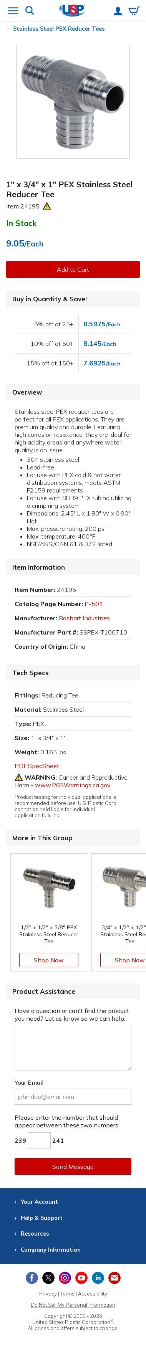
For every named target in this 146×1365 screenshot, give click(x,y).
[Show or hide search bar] (29, 11)
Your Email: (30, 1082)
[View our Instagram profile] (65, 1278)
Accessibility (92, 1294)
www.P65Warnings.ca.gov (73, 785)
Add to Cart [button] (73, 269)
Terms (67, 1294)
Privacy (48, 1294)
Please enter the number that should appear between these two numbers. (67, 1121)
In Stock (21, 223)
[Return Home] (72, 11)
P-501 (94, 604)
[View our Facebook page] (32, 1278)
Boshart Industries (84, 618)
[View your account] (118, 12)
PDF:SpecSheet (37, 766)
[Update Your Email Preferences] (114, 1278)
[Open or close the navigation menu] (13, 11)
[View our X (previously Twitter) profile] (48, 1278)
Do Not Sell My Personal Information (73, 1305)
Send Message (73, 1166)
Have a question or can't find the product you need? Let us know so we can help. (72, 1014)
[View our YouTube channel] (81, 1278)
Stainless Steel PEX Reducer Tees (59, 28)
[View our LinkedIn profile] (98, 1278)
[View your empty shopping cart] (134, 11)
